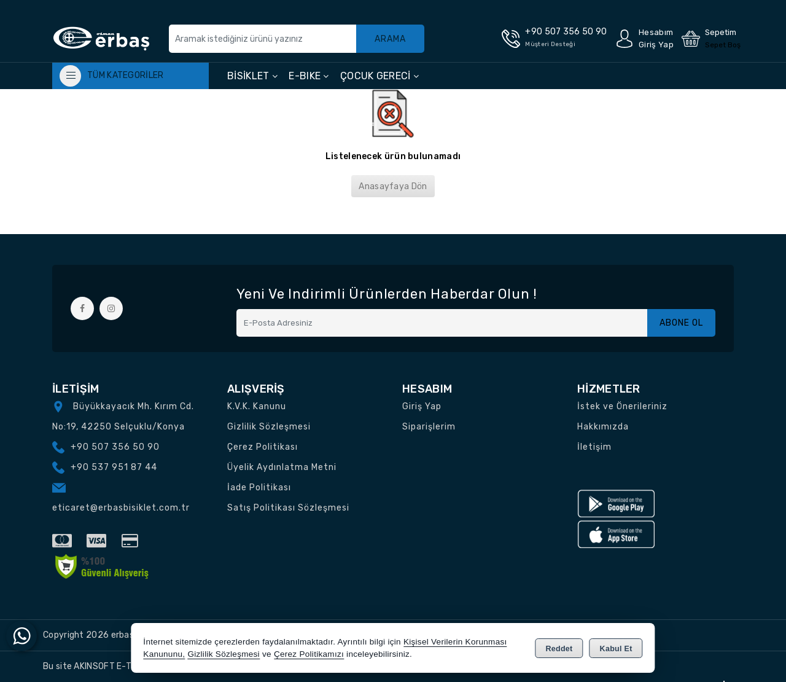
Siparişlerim (429, 426)
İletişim (594, 447)
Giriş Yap (422, 406)
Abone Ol (681, 323)
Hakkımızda (603, 426)
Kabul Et (616, 649)
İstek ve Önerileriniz (622, 406)
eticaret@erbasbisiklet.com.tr (121, 508)
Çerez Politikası (262, 447)
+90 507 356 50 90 (115, 447)
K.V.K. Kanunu (256, 406)
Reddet (558, 649)
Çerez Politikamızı (309, 654)
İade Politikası (259, 487)
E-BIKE (309, 76)
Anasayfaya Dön (393, 186)
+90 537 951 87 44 (114, 467)
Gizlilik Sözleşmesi (269, 426)
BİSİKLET (252, 76)
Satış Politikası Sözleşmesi (288, 508)
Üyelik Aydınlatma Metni (282, 467)
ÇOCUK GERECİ (379, 76)
